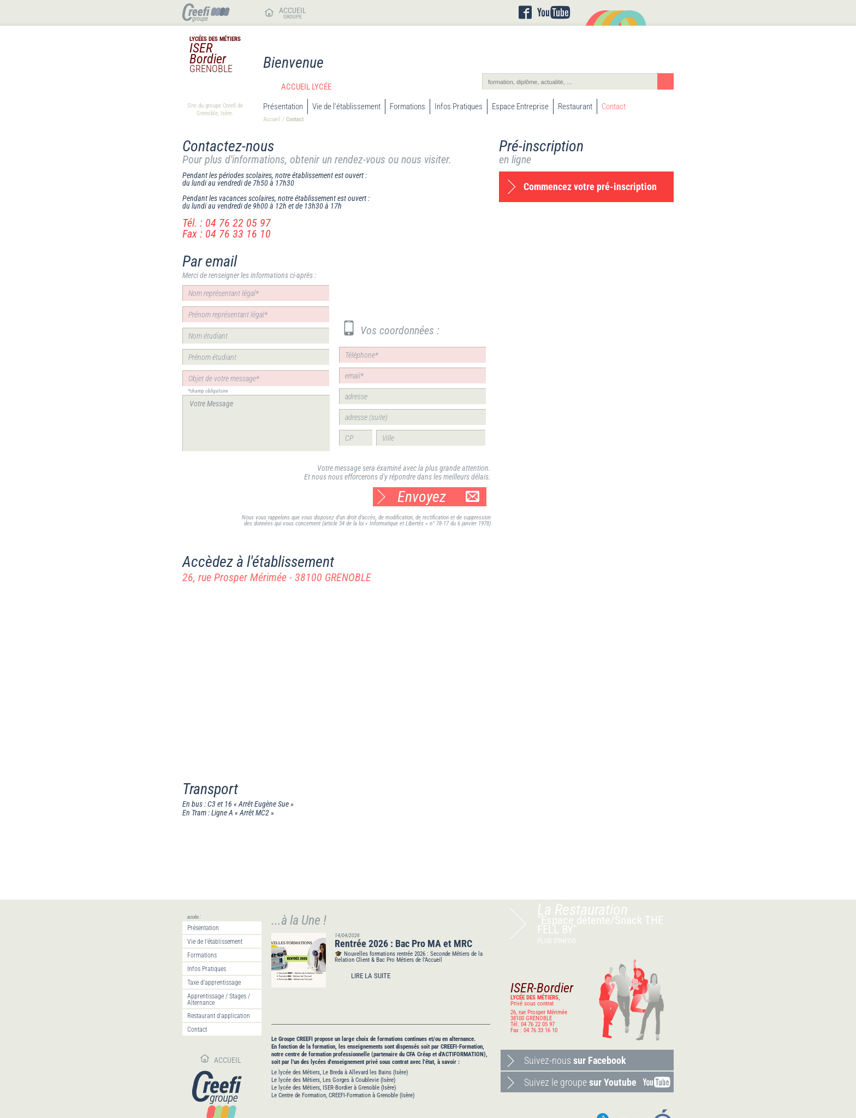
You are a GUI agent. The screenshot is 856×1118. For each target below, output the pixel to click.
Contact (614, 106)
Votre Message (256, 423)
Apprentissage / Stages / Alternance (218, 999)
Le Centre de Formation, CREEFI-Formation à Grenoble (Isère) (343, 1095)
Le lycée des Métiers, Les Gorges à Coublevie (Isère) (333, 1080)
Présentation (283, 106)
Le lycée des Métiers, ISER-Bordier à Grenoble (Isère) (333, 1087)
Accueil (272, 119)
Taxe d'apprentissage (214, 982)
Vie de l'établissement (346, 106)
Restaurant (575, 106)
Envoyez (438, 497)
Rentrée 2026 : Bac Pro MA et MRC (403, 943)
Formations (407, 106)
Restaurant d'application (218, 1016)
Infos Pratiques (459, 106)
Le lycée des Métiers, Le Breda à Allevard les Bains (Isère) (339, 1072)
